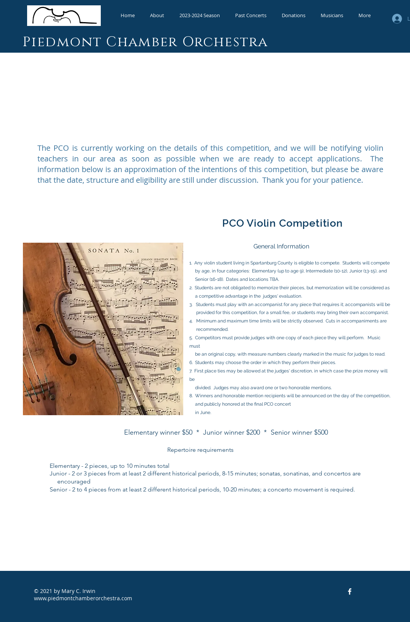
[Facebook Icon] (349, 591)
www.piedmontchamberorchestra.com (83, 598)
